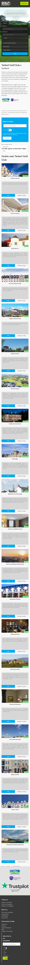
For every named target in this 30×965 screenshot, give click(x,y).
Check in (4, 26)
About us (4, 926)
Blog (3, 929)
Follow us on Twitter (7, 902)
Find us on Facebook (7, 904)
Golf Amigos (5, 916)
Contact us (4, 924)
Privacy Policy (5, 914)
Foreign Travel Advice (7, 931)
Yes (14, 130)
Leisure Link (5, 918)
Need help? (24, 3)
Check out (4, 31)
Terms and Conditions (7, 912)
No (5, 130)
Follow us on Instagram (8, 906)
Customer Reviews (6, 928)
